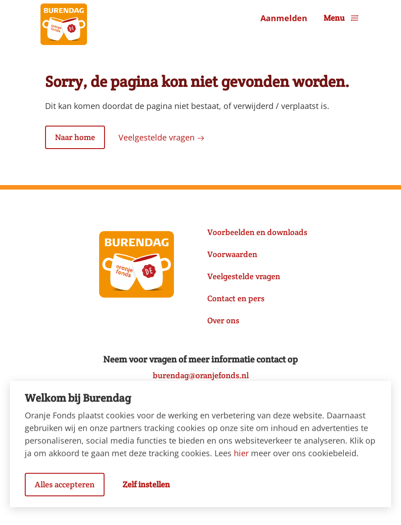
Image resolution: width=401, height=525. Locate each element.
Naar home (75, 137)
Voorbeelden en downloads (257, 232)
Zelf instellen (146, 489)
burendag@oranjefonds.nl (201, 375)
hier (241, 457)
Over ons (223, 320)
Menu (342, 18)
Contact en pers (235, 298)
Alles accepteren (65, 489)
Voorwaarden (232, 254)
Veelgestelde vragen (161, 137)
